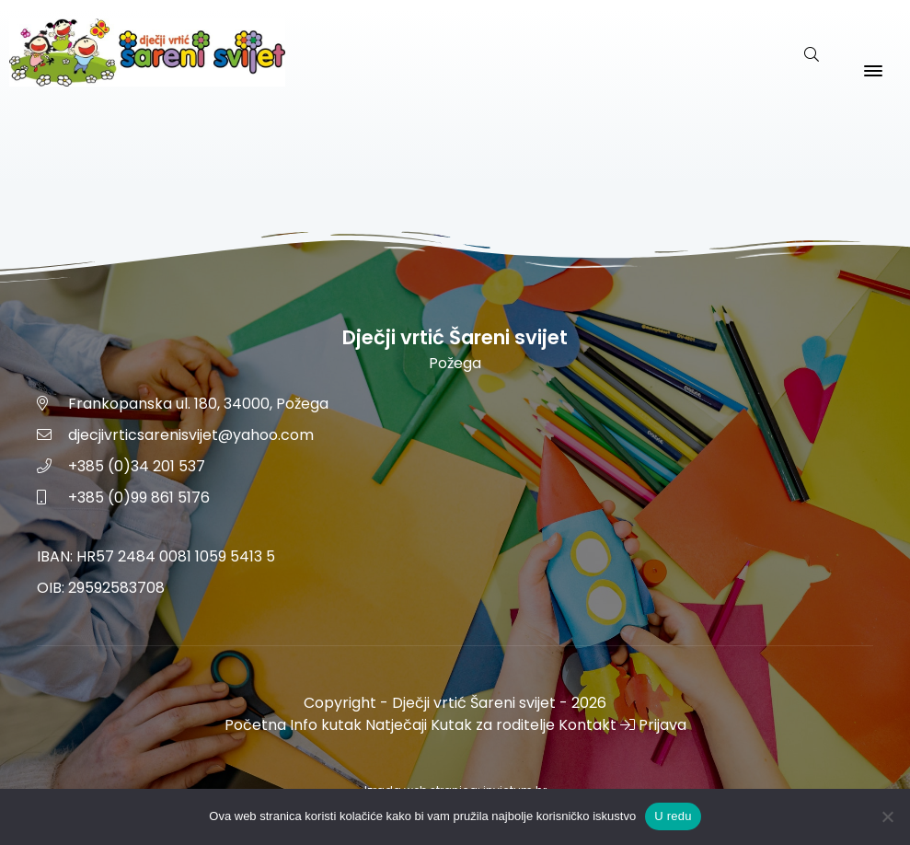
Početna (255, 724)
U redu (673, 816)
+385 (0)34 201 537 (136, 466)
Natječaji (396, 724)
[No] (887, 816)
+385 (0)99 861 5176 (139, 497)
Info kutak (326, 724)
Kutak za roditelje (493, 724)
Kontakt (587, 724)
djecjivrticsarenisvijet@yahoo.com (191, 435)
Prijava (653, 724)
